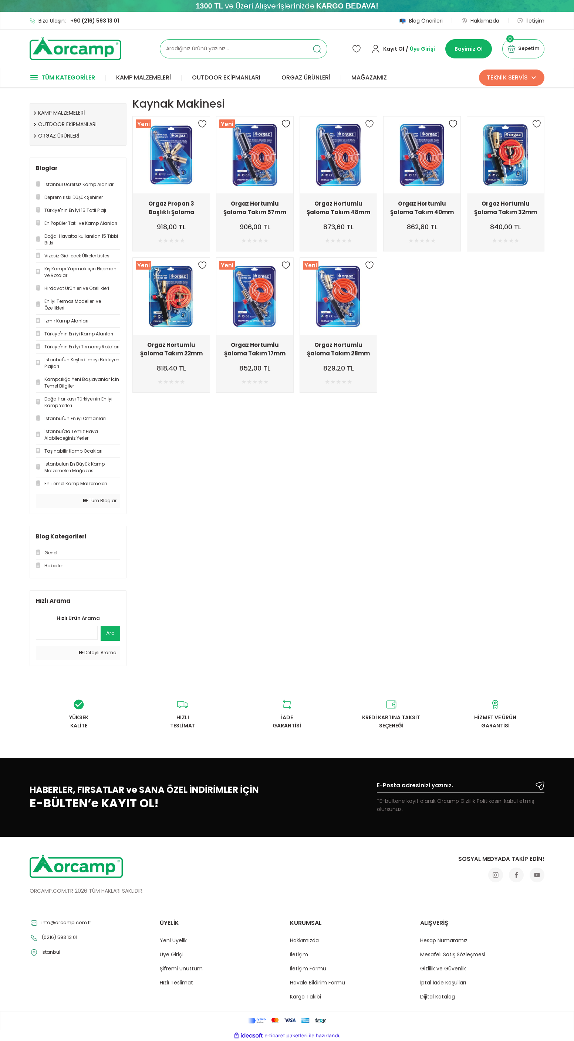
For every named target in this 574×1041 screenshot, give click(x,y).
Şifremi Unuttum (181, 968)
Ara (110, 633)
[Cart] (520, 48)
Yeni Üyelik (173, 940)
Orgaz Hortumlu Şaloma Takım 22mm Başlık (171, 349)
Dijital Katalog (437, 996)
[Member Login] (398, 48)
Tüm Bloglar (100, 500)
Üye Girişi (171, 954)
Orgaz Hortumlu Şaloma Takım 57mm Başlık (254, 208)
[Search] (243, 48)
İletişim (299, 954)
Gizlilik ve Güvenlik (443, 968)
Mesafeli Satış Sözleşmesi (452, 954)
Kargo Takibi (305, 996)
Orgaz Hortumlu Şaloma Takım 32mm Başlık (505, 208)
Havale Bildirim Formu (317, 982)
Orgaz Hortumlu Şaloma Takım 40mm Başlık (422, 208)
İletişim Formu (308, 968)
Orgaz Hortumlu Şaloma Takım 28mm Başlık (338, 349)
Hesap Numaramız (443, 940)
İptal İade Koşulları (443, 982)
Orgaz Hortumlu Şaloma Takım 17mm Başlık (255, 349)
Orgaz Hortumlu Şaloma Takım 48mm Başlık (338, 208)
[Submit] (540, 785)
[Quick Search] (67, 633)
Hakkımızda (304, 940)
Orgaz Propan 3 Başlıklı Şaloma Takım (171, 208)
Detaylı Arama (98, 652)
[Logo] (75, 48)
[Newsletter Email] (460, 786)
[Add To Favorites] (202, 123)
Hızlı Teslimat (176, 982)
